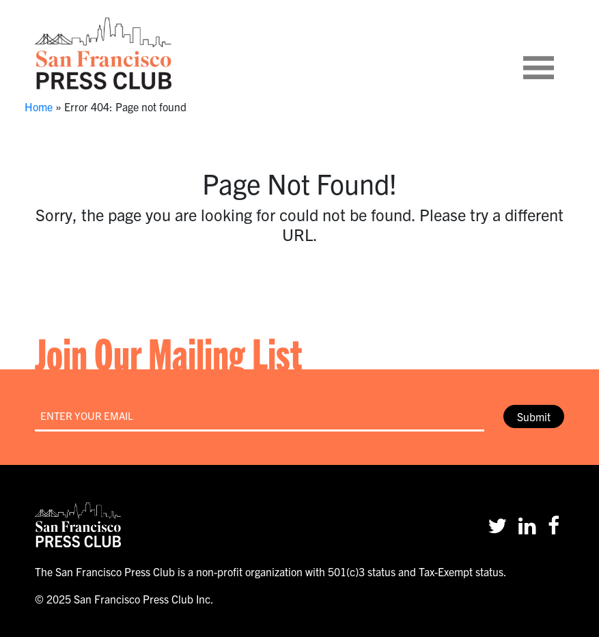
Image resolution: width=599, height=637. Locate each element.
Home (39, 106)
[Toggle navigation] (555, 53)
